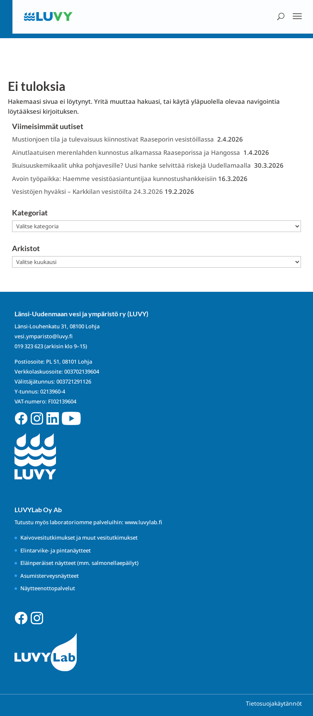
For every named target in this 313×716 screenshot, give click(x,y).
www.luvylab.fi (143, 522)
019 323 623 (29, 346)
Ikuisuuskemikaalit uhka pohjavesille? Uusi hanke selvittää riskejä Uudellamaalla (132, 165)
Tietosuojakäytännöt (274, 703)
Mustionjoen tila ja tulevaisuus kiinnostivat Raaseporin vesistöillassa (114, 139)
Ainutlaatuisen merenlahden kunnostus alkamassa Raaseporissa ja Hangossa (127, 152)
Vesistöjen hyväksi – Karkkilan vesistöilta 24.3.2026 (87, 191)
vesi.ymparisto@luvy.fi (44, 336)
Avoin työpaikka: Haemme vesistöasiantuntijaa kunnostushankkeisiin (114, 178)
